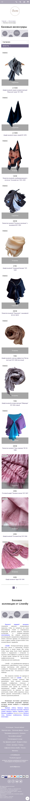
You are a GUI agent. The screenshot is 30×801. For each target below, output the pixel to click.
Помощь (21, 745)
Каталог (26, 730)
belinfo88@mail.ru (15, 766)
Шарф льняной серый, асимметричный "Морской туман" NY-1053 (15, 91)
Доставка (14, 745)
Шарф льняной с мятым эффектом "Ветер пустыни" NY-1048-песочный (15, 359)
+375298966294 (15, 755)
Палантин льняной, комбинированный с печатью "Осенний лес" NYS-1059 (15, 179)
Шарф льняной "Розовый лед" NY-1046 (15, 536)
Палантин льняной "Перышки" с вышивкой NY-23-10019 (15, 314)
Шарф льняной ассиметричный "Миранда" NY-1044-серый (15, 404)
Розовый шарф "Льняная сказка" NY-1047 (15, 493)
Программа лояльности (12, 733)
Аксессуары (12, 21)
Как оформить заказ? (9, 742)
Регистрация (9, 727)
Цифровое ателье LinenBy (12, 748)
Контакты (22, 733)
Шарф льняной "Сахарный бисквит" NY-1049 (15, 269)
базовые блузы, (18, 713)
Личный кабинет (19, 727)
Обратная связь (6, 730)
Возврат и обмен (22, 742)
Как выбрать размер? (15, 736)
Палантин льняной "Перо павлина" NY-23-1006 (15, 449)
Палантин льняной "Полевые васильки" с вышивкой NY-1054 (15, 224)
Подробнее (15, 82)
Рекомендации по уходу (15, 739)
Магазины (15, 750)
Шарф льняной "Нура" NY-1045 (15, 579)
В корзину (15, 170)
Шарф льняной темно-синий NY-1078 (15, 135)
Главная (4, 21)
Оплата (8, 745)
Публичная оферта (17, 730)
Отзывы (23, 748)
